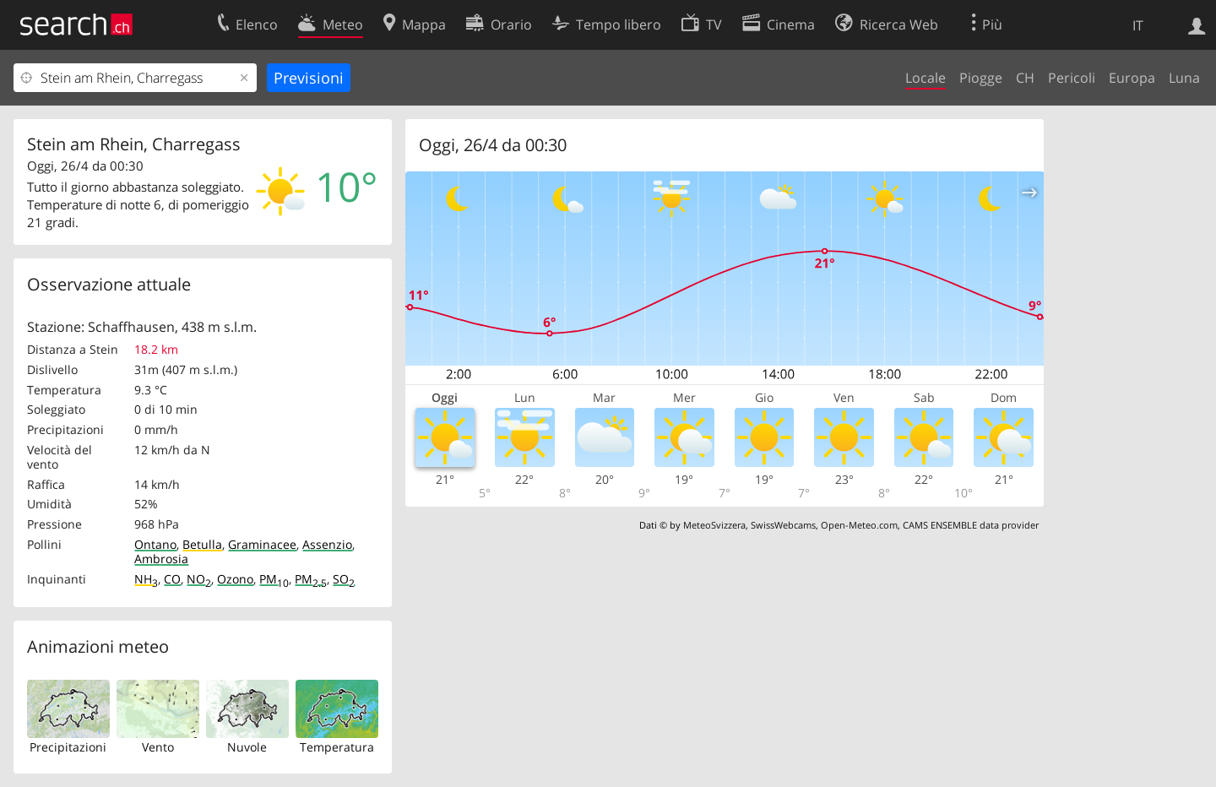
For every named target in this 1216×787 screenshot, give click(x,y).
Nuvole (247, 747)
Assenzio (327, 544)
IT (1137, 25)
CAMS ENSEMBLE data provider (971, 524)
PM (274, 579)
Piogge (980, 77)
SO (344, 579)
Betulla (202, 544)
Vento (158, 747)
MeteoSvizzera (714, 524)
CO (172, 579)
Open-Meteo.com (859, 524)
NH (146, 579)
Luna (1184, 77)
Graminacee (262, 544)
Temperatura (337, 747)
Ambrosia (161, 559)
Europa (1132, 77)
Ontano (155, 544)
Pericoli (1071, 77)
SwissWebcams (783, 524)
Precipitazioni (68, 747)
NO (199, 579)
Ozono (235, 579)
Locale (925, 77)
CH (1025, 77)
